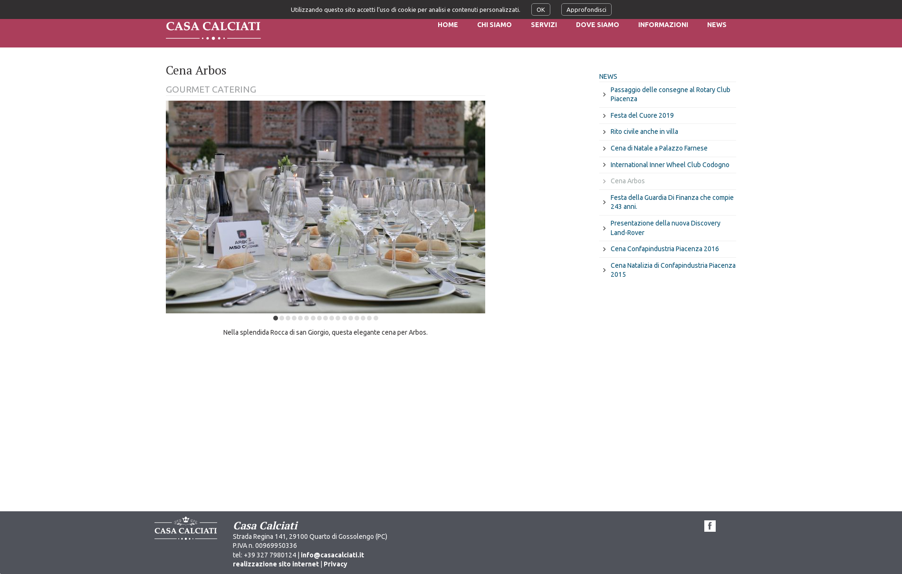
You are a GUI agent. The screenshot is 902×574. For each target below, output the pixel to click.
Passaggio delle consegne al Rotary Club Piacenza (670, 94)
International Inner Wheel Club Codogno (670, 165)
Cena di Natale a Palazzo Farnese (659, 148)
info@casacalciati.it (332, 555)
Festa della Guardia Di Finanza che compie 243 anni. (672, 202)
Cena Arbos (628, 181)
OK (541, 9)
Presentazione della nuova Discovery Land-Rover (665, 227)
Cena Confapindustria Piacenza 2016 (665, 249)
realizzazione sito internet (276, 564)
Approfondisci (586, 9)
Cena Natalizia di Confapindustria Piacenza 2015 (673, 270)
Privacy (335, 564)
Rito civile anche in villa (644, 131)
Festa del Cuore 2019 (642, 115)
